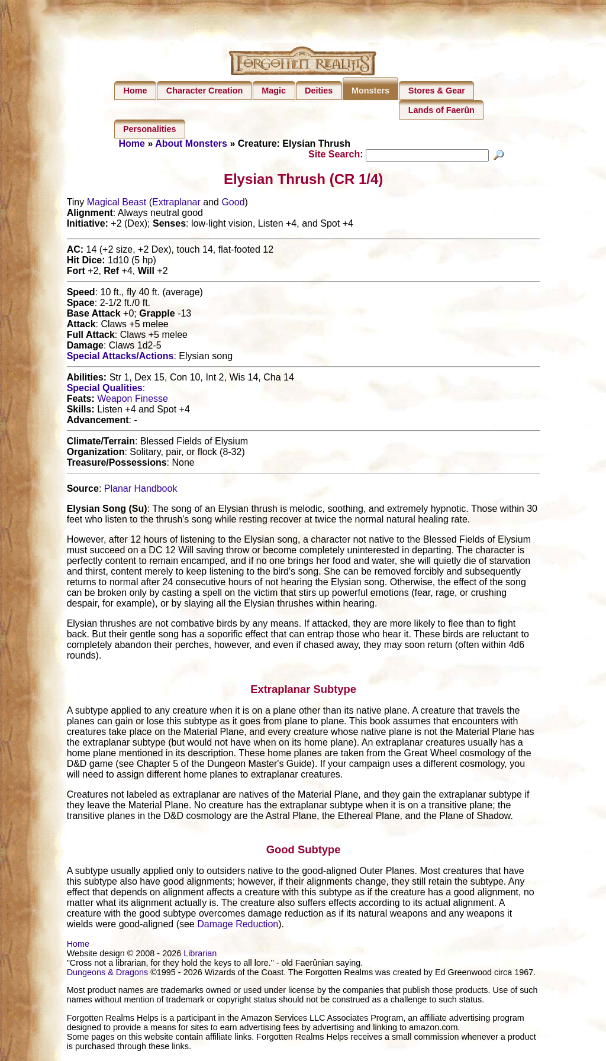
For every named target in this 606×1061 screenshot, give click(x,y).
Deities (319, 90)
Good (232, 204)
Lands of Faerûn (441, 110)
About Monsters (191, 143)
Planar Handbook (141, 490)
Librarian (200, 955)
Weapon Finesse (132, 400)
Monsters (370, 90)
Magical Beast (117, 204)
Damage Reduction (237, 926)
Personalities (149, 129)
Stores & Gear (436, 90)
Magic (274, 90)
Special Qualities (105, 390)
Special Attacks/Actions (120, 358)
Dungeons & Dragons (108, 974)
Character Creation (204, 90)
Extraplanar (176, 204)
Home (135, 90)
